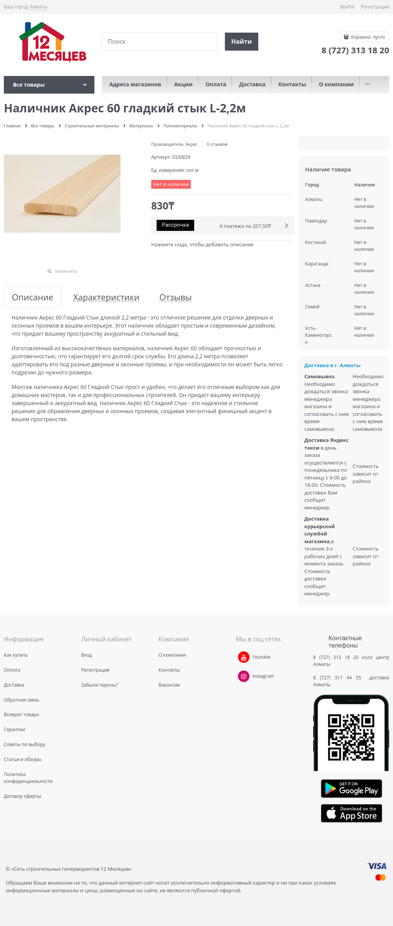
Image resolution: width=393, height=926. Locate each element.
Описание (32, 297)
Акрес (192, 144)
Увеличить (66, 271)
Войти (347, 6)
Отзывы (175, 297)
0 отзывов (217, 144)
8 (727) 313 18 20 (335, 657)
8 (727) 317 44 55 (339, 677)
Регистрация (375, 6)
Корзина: (367, 37)
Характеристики (106, 297)
